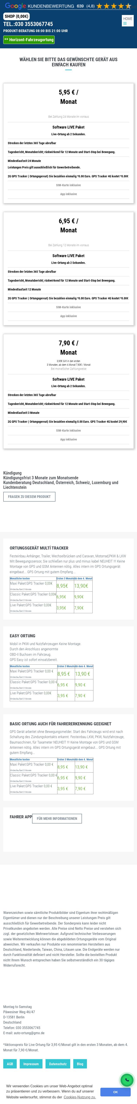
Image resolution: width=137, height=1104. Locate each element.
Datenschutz (58, 1064)
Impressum (31, 1064)
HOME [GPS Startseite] (127, 18)
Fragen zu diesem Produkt (29, 497)
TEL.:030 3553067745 (28, 24)
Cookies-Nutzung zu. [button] (80, 1097)
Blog (80, 1064)
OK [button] (115, 1092)
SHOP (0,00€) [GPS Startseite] (16, 16)
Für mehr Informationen (57, 819)
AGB (10, 1064)
